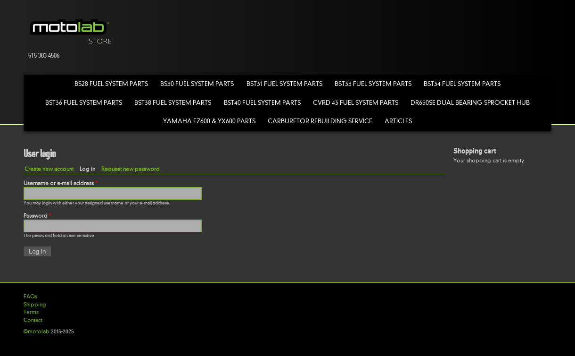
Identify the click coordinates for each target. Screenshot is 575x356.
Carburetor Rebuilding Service (320, 121)
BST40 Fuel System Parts (262, 103)
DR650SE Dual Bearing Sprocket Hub (470, 103)
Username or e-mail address (60, 183)
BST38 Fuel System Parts (172, 103)
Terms (31, 312)
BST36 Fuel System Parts (83, 103)
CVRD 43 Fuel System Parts (355, 103)
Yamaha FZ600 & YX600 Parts (209, 121)
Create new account (49, 169)
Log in (89, 169)
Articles (398, 121)
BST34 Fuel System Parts (462, 84)
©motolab (36, 331)
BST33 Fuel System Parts (373, 84)
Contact (33, 320)
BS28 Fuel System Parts (111, 84)
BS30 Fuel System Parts (197, 84)
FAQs (30, 296)
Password (37, 215)
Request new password (130, 169)
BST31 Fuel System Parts (284, 84)
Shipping (35, 304)
